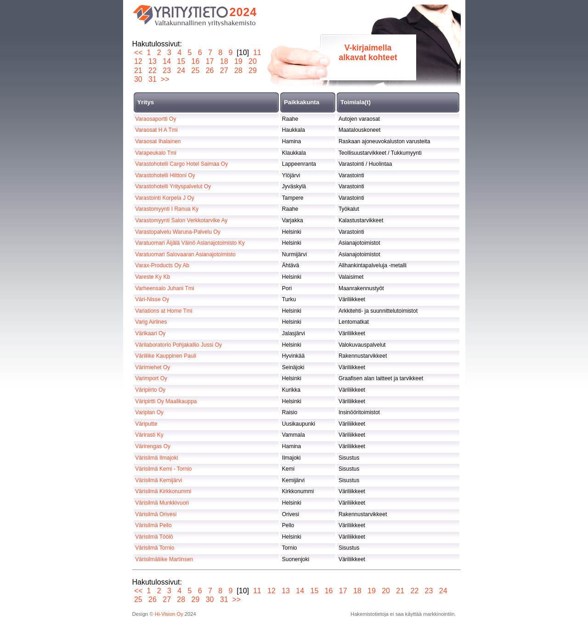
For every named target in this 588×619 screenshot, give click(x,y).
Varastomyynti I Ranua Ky (166, 209)
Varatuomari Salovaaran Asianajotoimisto (185, 254)
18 (224, 61)
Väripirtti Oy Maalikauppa (166, 401)
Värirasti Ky (149, 435)
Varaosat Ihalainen (158, 141)
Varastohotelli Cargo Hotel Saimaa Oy (181, 164)
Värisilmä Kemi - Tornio (163, 469)
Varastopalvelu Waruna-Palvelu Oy (177, 232)
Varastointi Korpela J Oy (164, 198)
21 (138, 70)
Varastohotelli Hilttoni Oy (165, 175)
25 (195, 70)
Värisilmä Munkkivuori (162, 503)
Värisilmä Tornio (154, 548)
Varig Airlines (151, 322)
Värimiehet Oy (152, 367)
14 (167, 61)
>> (165, 79)
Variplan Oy (149, 412)
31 (153, 79)
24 (181, 70)
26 (210, 70)
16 (195, 61)
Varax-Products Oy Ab (162, 265)
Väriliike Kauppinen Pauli (165, 356)
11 (257, 52)
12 (138, 61)
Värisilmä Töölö (154, 537)
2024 (243, 12)
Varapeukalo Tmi (155, 153)
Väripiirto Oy (150, 390)
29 (253, 70)
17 (210, 61)
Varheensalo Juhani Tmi (164, 288)
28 (238, 70)
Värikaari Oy (150, 333)
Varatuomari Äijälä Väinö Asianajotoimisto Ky (190, 243)
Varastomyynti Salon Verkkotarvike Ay (181, 220)
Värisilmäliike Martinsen (164, 559)
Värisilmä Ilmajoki (156, 458)
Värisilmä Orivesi (155, 514)
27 (224, 70)
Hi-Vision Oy (169, 614)
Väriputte (146, 424)
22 (153, 70)
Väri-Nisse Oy (152, 299)
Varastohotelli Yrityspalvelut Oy (173, 186)
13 (153, 61)
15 (181, 61)
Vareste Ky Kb (152, 277)
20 (253, 61)
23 (167, 70)
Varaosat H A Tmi (156, 130)
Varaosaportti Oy (155, 119)
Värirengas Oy (152, 446)
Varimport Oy (151, 378)
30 (138, 79)
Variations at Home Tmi (163, 311)
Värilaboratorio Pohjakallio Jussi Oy (178, 345)
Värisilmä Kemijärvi (158, 480)
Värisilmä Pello (153, 525)
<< (138, 52)
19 (238, 61)
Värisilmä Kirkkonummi (163, 491)
